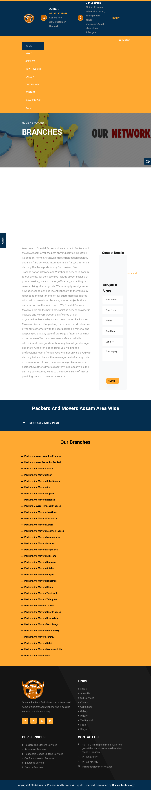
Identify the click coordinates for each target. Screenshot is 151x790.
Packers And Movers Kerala (38, 524)
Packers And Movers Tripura (39, 605)
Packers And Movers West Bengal (41, 624)
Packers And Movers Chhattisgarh (42, 481)
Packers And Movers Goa (37, 487)
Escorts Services (33, 767)
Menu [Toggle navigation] (124, 39)
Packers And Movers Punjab (38, 574)
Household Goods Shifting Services (43, 753)
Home (28, 46)
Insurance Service (34, 762)
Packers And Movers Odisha (39, 568)
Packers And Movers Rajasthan (40, 581)
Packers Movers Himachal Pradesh (42, 506)
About (28, 53)
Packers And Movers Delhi (38, 643)
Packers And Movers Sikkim (38, 587)
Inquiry (116, 17)
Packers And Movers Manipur (39, 543)
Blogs (83, 729)
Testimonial (32, 84)
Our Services (87, 698)
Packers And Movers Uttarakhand (41, 618)
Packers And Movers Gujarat (39, 493)
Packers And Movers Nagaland (40, 562)
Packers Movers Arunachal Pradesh (43, 462)
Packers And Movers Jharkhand (40, 512)
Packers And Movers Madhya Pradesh (44, 531)
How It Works (33, 69)
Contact (30, 92)
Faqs (83, 724)
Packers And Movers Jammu (39, 637)
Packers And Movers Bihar (38, 475)
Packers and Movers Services (40, 744)
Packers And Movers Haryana (39, 499)
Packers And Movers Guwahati (43, 423)
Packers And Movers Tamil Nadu (41, 593)
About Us (85, 693)
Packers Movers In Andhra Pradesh (42, 456)
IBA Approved (32, 100)
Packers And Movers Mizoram (40, 556)
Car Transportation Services (39, 758)
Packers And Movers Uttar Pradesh (42, 612)
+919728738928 (58, 13)
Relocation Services (35, 749)
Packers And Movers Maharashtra (42, 537)
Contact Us (86, 706)
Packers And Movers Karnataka (40, 518)
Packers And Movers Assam (38, 468)
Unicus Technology (123, 785)
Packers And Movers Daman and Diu (43, 649)
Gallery (29, 77)
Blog (28, 108)
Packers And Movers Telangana (40, 599)
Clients (84, 702)
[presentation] (123, 370)
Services (30, 61)
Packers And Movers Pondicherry (41, 630)
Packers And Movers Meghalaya (41, 549)
